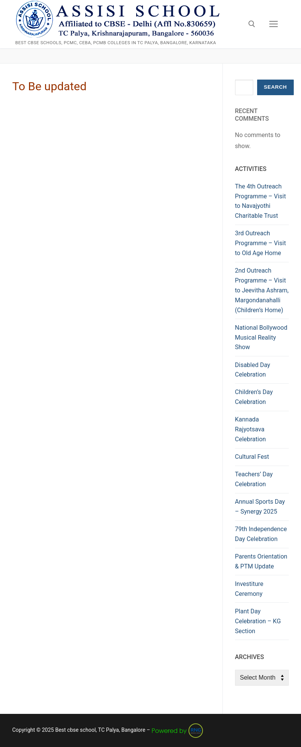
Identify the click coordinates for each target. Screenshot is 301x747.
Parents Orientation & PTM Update (261, 561)
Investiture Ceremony (249, 588)
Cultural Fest (252, 456)
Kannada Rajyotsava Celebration (250, 429)
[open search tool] (251, 24)
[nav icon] (273, 24)
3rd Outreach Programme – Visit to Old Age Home (260, 243)
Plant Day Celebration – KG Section (258, 621)
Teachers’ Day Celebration (254, 479)
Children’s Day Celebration (254, 396)
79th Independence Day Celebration (261, 534)
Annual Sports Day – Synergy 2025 (260, 506)
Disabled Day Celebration (252, 369)
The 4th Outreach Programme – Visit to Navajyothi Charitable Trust (260, 201)
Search (275, 87)
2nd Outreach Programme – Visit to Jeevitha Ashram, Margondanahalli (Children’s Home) (262, 290)
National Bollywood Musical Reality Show (261, 337)
